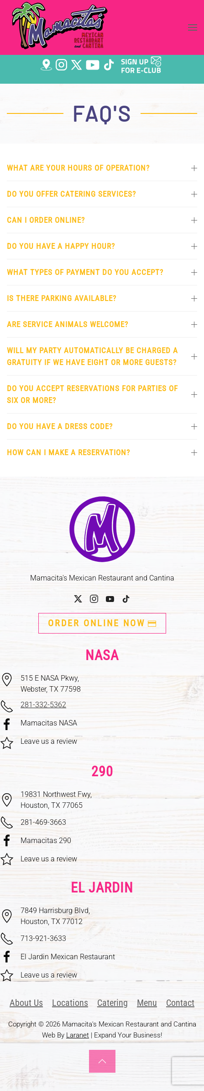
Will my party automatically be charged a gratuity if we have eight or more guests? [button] (102, 356)
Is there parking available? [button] (102, 298)
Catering (112, 1002)
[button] (192, 27)
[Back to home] (60, 27)
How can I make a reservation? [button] (102, 452)
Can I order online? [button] (102, 220)
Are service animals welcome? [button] (102, 324)
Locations (70, 1002)
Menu (147, 1002)
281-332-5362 (43, 704)
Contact (180, 1002)
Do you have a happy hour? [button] (102, 246)
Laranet (77, 1035)
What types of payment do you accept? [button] (102, 272)
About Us (26, 1002)
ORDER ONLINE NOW (102, 623)
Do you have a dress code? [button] (102, 426)
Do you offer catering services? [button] (102, 194)
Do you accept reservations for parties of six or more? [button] (102, 394)
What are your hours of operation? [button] (102, 167)
